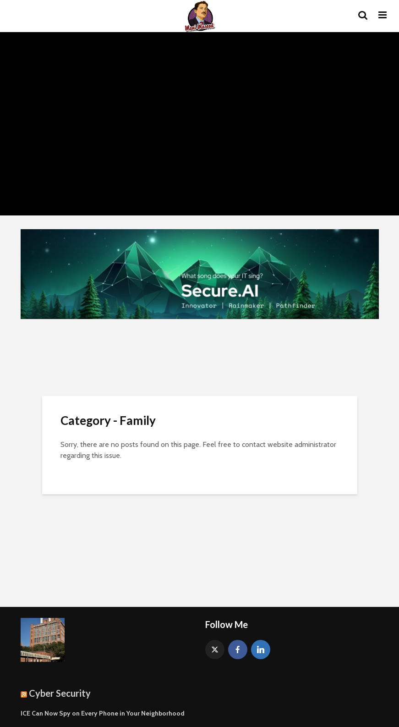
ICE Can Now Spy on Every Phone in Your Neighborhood (103, 713)
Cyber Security (60, 693)
